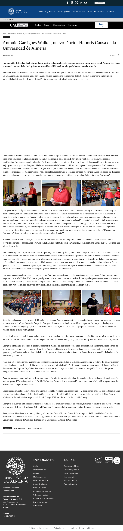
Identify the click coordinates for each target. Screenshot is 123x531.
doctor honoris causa (19, 428)
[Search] (102, 25)
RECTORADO (38, 428)
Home (29, 428)
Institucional (11, 34)
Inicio (4, 34)
